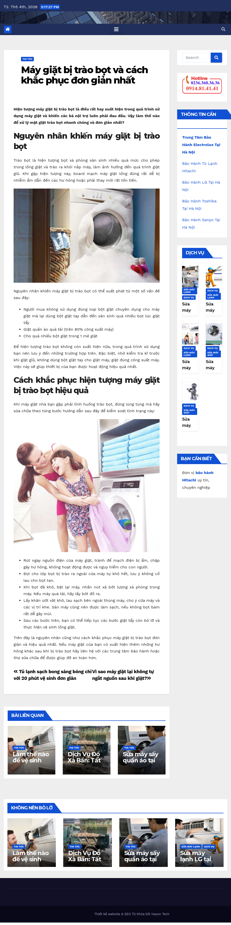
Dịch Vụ (189, 297)
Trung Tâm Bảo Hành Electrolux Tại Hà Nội (201, 144)
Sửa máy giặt (213, 353)
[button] (223, 29)
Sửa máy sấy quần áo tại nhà (140, 760)
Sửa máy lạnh (189, 290)
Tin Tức (27, 59)
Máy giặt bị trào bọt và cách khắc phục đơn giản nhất (84, 75)
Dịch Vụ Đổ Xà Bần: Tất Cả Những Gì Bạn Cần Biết (86, 763)
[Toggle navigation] (116, 29)
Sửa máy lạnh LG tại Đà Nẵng (195, 859)
